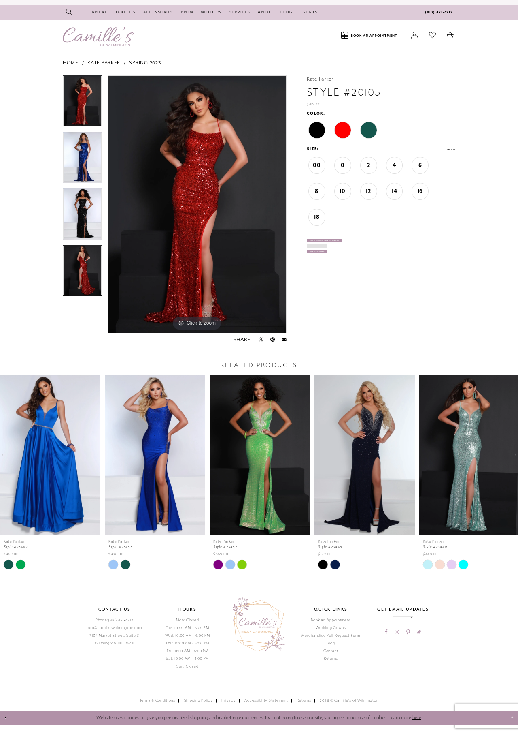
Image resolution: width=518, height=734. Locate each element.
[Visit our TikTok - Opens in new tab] (419, 650)
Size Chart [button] (443, 158)
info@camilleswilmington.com (114, 637)
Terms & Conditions (157, 710)
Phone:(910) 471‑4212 (115, 629)
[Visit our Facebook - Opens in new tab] (386, 650)
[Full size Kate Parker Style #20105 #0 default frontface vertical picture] (197, 213)
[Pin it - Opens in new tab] (272, 349)
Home (71, 72)
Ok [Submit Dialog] (506, 727)
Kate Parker (103, 72)
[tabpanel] (82, 113)
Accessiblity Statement (266, 710)
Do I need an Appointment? (259, 7)
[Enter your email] (402, 632)
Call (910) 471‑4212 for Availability (357, 257)
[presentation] (50, 464)
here (416, 727)
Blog (331, 653)
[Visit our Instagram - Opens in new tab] (397, 650)
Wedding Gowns (331, 637)
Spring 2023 (145, 72)
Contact (330, 660)
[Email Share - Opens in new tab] (284, 349)
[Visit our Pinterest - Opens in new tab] (408, 650)
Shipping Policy (198, 710)
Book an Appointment (330, 629)
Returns (331, 668)
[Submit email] (429, 632)
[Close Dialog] (9, 727)
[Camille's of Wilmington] (98, 46)
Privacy (228, 710)
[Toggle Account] (415, 45)
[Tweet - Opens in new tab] (261, 349)
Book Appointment (338, 288)
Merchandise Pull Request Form (330, 645)
